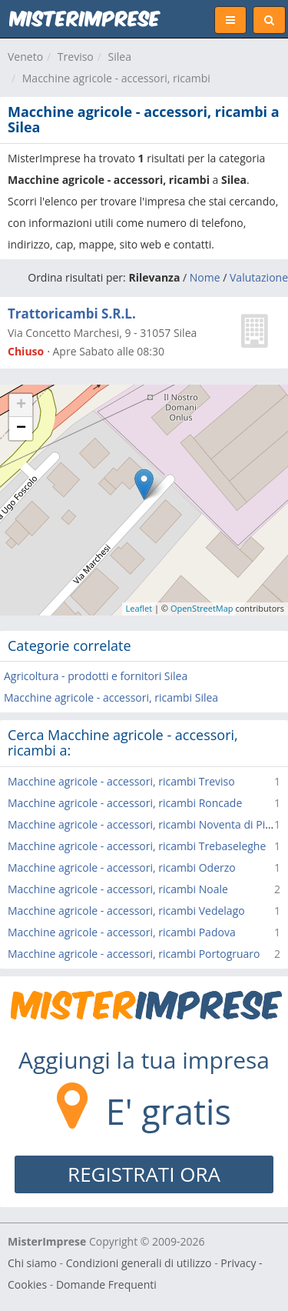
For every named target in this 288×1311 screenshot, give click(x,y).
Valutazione (259, 277)
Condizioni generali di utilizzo (139, 1263)
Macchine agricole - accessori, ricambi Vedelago (126, 910)
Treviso (76, 56)
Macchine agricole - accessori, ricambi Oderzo (122, 867)
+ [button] (21, 405)
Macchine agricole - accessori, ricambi (116, 78)
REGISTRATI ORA (144, 1174)
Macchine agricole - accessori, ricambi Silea (111, 697)
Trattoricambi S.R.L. (72, 313)
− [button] (21, 428)
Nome (205, 277)
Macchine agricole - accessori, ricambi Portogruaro (134, 953)
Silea (119, 56)
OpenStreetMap (201, 608)
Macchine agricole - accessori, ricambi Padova (122, 932)
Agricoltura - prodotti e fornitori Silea (95, 676)
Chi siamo (32, 1263)
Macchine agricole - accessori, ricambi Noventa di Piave (145, 824)
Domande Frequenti (106, 1284)
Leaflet (139, 608)
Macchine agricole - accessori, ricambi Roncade (125, 803)
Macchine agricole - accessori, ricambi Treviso (121, 781)
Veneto (25, 56)
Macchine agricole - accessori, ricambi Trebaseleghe (137, 846)
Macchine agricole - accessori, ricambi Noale (118, 889)
